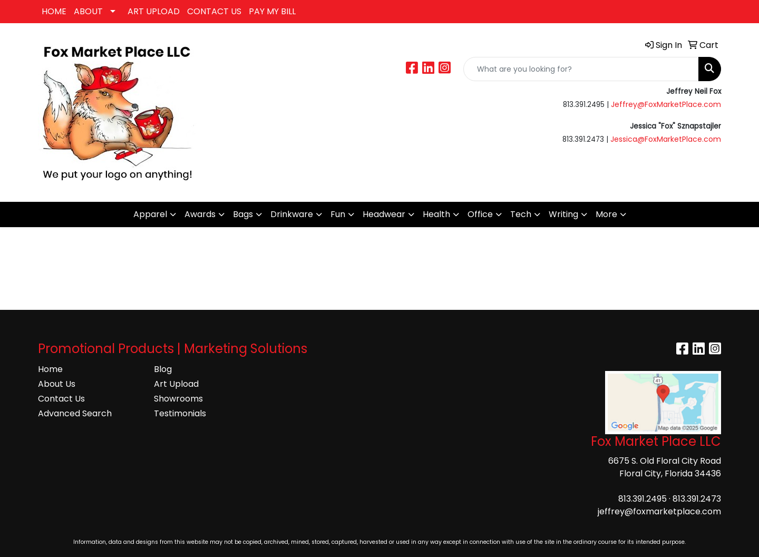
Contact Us (61, 399)
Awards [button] (200, 214)
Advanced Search (75, 413)
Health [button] (436, 214)
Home (50, 369)
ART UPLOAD (154, 11)
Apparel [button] (150, 214)
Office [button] (480, 214)
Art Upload (176, 384)
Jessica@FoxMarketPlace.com (665, 139)
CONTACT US (214, 11)
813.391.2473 (697, 499)
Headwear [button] (384, 214)
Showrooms (178, 399)
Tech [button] (520, 214)
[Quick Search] (581, 69)
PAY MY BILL (272, 11)
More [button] (606, 214)
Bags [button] (243, 214)
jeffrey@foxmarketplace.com (659, 511)
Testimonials (180, 413)
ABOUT (88, 11)
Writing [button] (563, 214)
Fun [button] (337, 214)
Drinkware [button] (291, 214)
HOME (54, 11)
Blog (163, 369)
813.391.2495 (642, 499)
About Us (56, 384)
